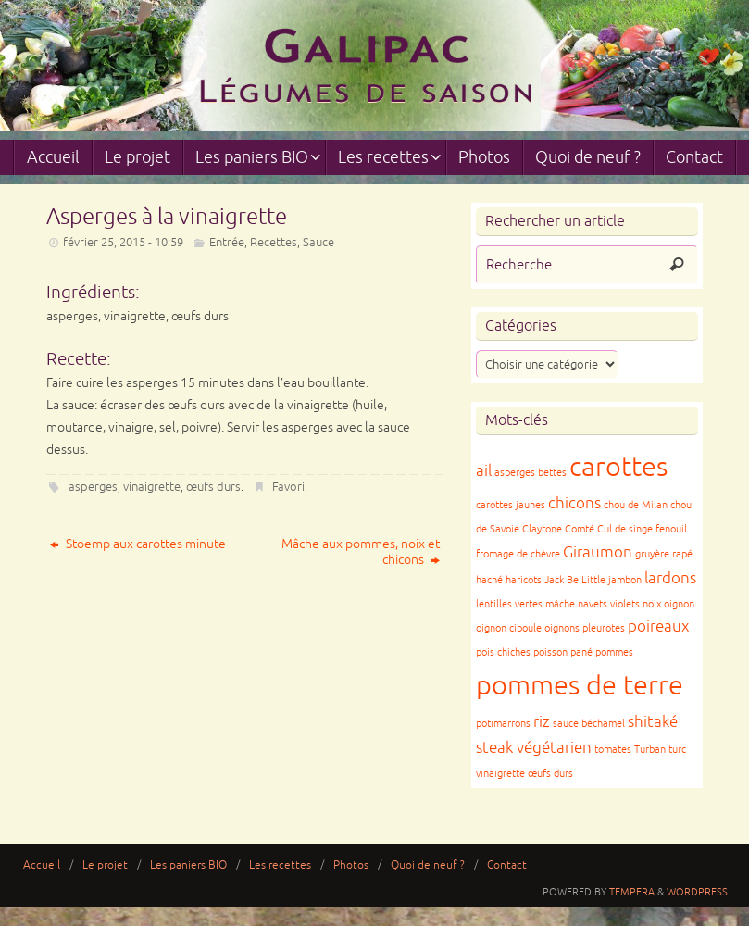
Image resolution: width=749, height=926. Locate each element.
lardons (670, 578)
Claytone (542, 529)
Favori (288, 487)
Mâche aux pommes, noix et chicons (360, 552)
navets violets (609, 604)
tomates (612, 750)
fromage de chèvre (518, 554)
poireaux (658, 626)
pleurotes (603, 628)
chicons (574, 503)
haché (489, 580)
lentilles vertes (509, 604)
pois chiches (503, 652)
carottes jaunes (510, 505)
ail (484, 471)
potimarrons (503, 724)
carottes (618, 467)
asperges (93, 487)
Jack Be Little (574, 580)
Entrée (226, 242)
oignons (562, 628)
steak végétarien (534, 747)
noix (652, 604)
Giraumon (597, 552)
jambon (625, 580)
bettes (552, 473)
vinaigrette (152, 487)
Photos (350, 865)
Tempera (632, 891)
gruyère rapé (664, 554)
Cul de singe (625, 529)
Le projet (105, 865)
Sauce (318, 242)
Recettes (273, 242)
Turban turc (660, 750)
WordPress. (698, 891)
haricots (524, 580)
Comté (579, 529)
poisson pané (563, 652)
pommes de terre (579, 686)
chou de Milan (636, 505)
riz (541, 722)
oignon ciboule (509, 628)
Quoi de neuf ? (428, 865)
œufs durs (213, 487)
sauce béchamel (589, 724)
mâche (560, 604)
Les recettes (280, 865)
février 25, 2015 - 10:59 (123, 242)
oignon (679, 604)
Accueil (41, 865)
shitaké (653, 722)
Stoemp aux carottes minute (138, 544)
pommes (614, 652)
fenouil (671, 529)
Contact (507, 865)
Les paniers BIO (188, 865)
